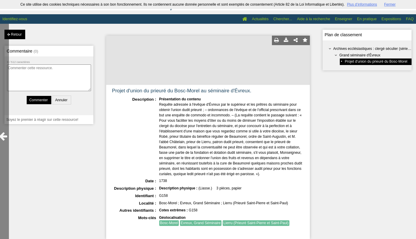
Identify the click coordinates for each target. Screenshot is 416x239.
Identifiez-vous (14, 19)
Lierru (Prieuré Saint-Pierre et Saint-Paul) (256, 223)
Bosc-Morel (169, 223)
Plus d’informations (362, 4)
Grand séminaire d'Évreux (359, 55)
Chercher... (282, 19)
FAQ (410, 19)
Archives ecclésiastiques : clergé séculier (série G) (373, 49)
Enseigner (343, 19)
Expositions (391, 19)
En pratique (367, 19)
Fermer (390, 4)
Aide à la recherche (313, 19)
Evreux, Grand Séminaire (201, 223)
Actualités (260, 19)
